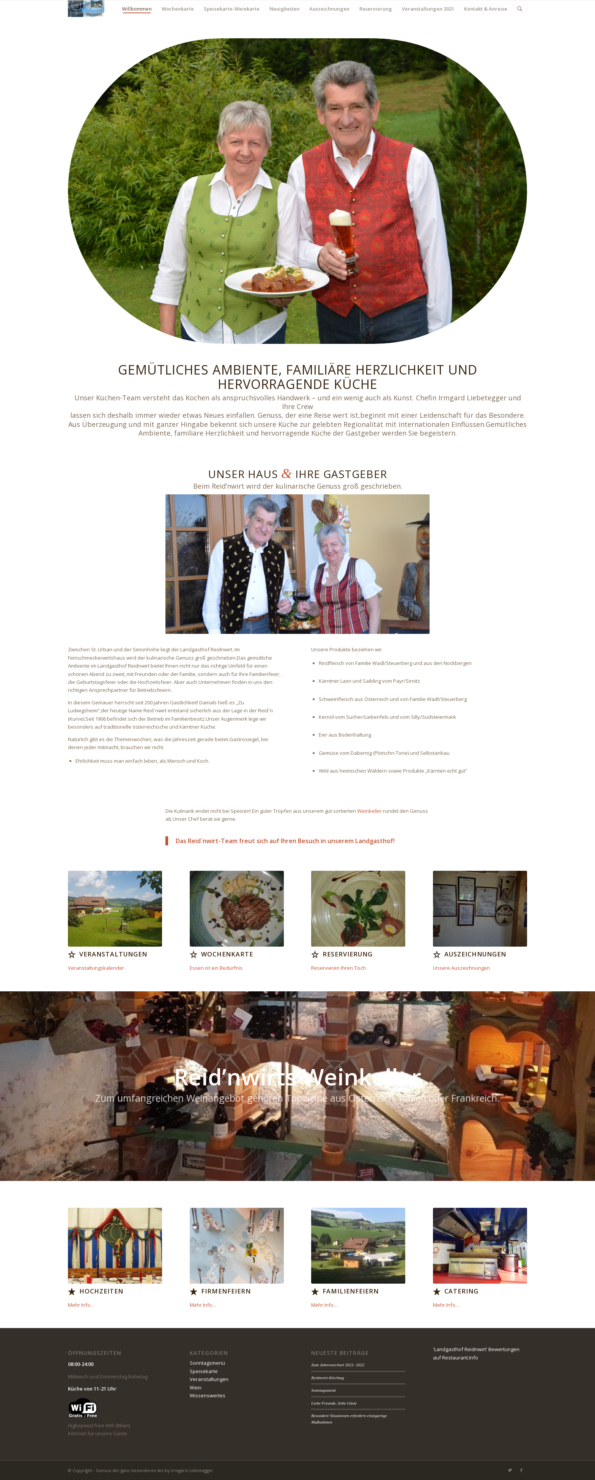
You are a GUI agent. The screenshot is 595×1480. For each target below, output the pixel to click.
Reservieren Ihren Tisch (338, 967)
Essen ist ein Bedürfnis (216, 967)
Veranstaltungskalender (96, 967)
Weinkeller (369, 810)
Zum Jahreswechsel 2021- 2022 (337, 1364)
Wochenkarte (227, 954)
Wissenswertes (207, 1395)
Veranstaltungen (113, 954)
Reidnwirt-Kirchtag (327, 1377)
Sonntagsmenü (207, 1362)
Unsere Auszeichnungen (461, 967)
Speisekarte (204, 1371)
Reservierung (348, 954)
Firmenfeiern (226, 1291)
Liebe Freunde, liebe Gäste (334, 1403)
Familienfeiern (351, 1291)
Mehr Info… (81, 1304)
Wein (195, 1387)
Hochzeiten (101, 1291)
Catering (461, 1291)
